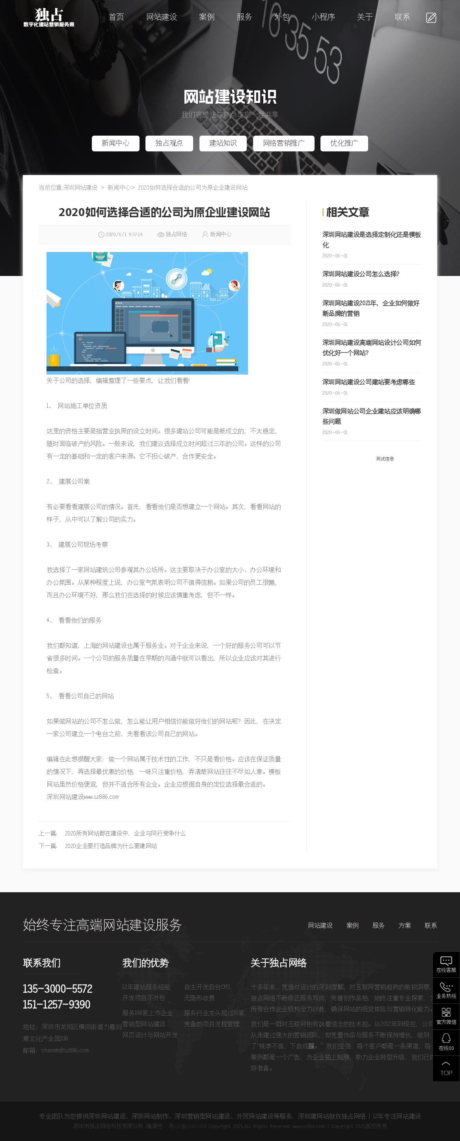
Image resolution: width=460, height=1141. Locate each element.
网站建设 (161, 17)
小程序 (323, 17)
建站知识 (223, 143)
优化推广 (344, 143)
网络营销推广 (284, 143)
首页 (116, 17)
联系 (402, 17)
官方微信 (446, 1022)
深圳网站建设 (80, 188)
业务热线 (446, 996)
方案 (405, 925)
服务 (244, 17)
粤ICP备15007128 (186, 1126)
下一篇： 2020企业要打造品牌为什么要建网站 (98, 846)
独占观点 (169, 143)
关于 (364, 17)
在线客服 (446, 970)
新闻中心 (116, 143)
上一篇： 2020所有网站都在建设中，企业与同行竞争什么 (112, 833)
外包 (282, 17)
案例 (206, 17)
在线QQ (446, 1049)
